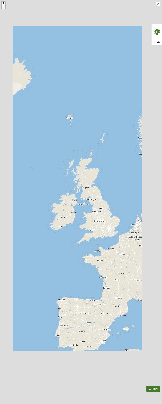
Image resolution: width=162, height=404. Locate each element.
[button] (3, 3)
